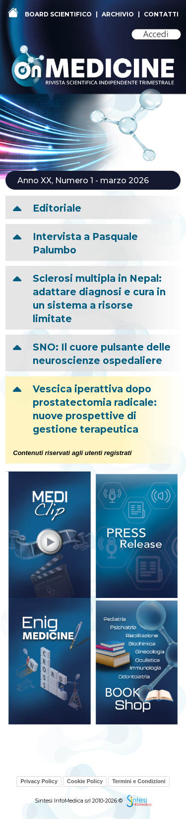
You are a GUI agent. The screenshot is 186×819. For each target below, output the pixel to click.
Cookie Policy (85, 781)
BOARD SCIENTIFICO (58, 14)
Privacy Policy (39, 781)
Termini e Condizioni (138, 781)
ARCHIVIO (118, 14)
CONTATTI (161, 14)
